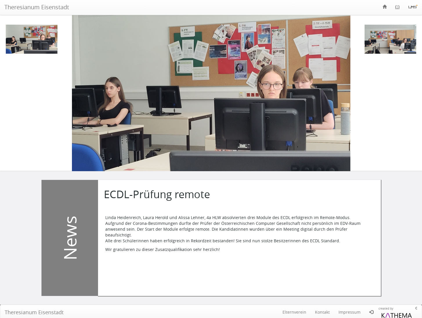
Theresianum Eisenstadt (36, 7)
